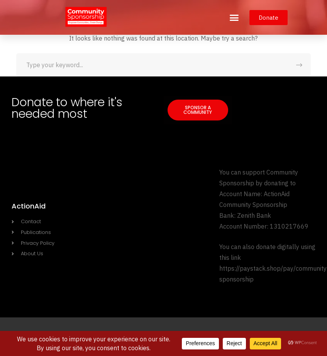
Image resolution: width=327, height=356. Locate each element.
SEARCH (299, 65)
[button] (234, 17)
